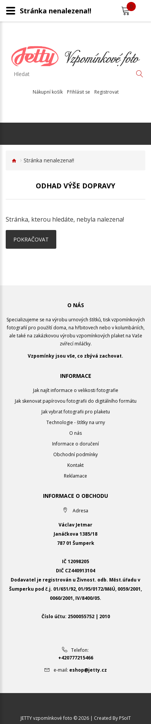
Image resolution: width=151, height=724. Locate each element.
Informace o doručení (75, 444)
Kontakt (75, 465)
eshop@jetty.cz (88, 670)
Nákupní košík (48, 92)
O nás (75, 433)
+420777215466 (75, 657)
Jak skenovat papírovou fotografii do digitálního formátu (76, 401)
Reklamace (75, 476)
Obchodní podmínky (75, 454)
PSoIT (125, 718)
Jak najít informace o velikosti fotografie (75, 390)
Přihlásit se (78, 92)
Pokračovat (31, 239)
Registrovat (106, 92)
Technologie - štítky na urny (75, 422)
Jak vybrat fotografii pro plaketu (75, 411)
